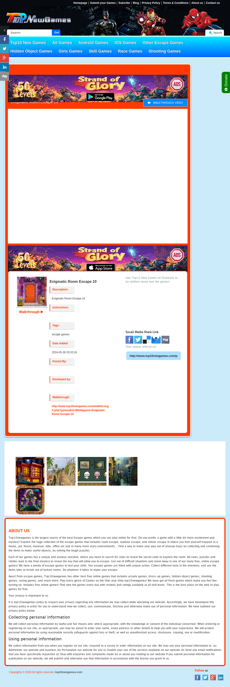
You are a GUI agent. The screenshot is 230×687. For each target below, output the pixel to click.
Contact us (213, 3)
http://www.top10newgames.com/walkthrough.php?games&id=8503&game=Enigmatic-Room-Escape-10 (80, 410)
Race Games (130, 51)
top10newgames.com (68, 672)
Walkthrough (31, 312)
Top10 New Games (28, 42)
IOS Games (125, 42)
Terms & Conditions (175, 3)
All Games (62, 42)
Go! (56, 32)
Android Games (93, 42)
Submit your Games (102, 3)
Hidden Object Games (31, 51)
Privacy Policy (151, 3)
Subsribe (124, 3)
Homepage (80, 3)
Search (217, 32)
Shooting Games (164, 51)
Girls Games (70, 51)
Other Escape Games (163, 42)
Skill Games (100, 51)
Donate (226, 82)
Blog (136, 3)
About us (197, 3)
